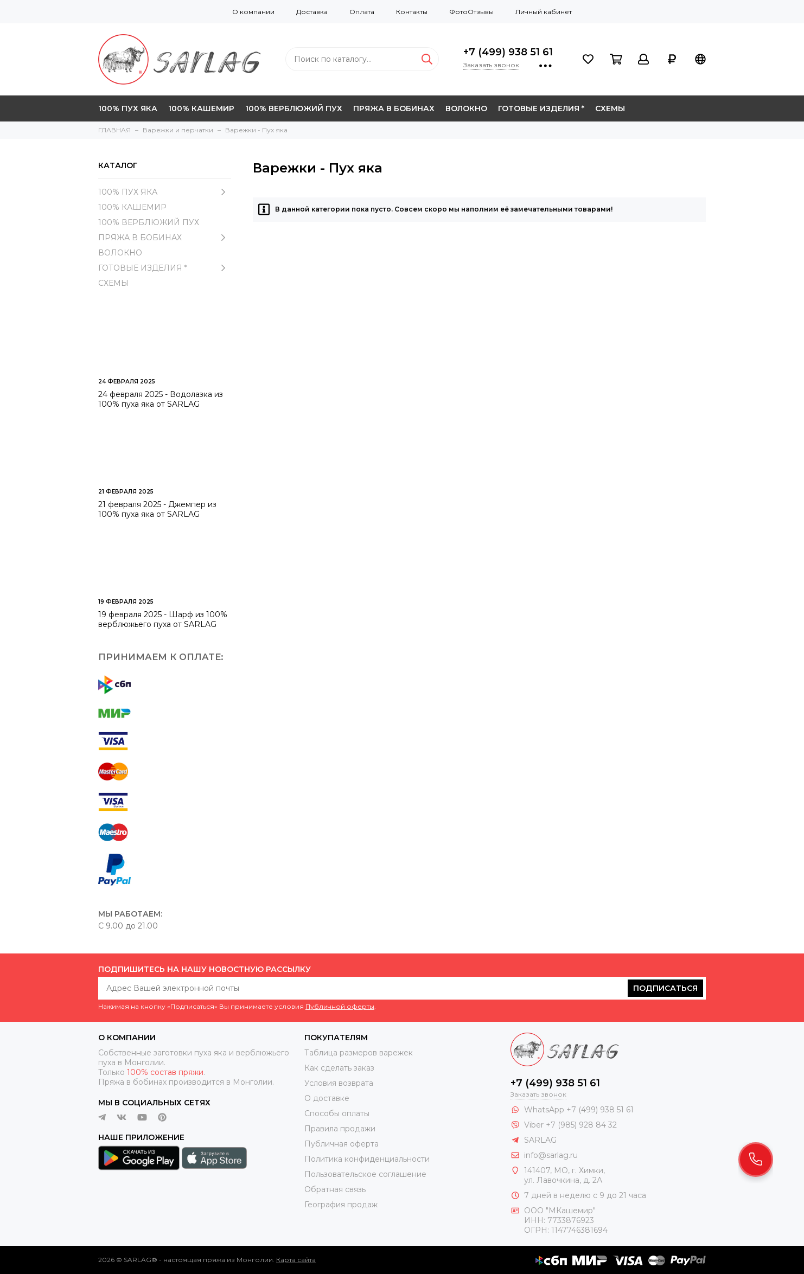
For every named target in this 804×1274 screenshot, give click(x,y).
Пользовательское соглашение (365, 1174)
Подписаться (665, 988)
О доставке (326, 1098)
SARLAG (540, 1140)
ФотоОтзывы (471, 12)
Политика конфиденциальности (367, 1159)
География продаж (341, 1204)
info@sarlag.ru (551, 1155)
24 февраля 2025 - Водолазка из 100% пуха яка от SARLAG (160, 399)
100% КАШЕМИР (201, 108)
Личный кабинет (543, 12)
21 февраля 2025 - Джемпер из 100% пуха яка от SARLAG (157, 509)
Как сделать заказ (339, 1068)
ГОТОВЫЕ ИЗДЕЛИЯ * (541, 108)
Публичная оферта (341, 1144)
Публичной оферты (339, 1006)
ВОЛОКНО (466, 108)
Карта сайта (296, 1260)
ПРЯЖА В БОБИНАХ (394, 108)
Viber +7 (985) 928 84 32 (570, 1125)
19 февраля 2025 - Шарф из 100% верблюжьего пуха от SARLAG (162, 619)
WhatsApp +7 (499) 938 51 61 (579, 1110)
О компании (253, 12)
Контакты (411, 12)
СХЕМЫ (610, 108)
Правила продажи (339, 1129)
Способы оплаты (336, 1113)
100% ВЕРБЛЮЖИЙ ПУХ (293, 108)
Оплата (361, 12)
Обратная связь (335, 1189)
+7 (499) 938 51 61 (508, 52)
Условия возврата (338, 1083)
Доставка (312, 12)
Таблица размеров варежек (358, 1053)
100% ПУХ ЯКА (127, 108)
